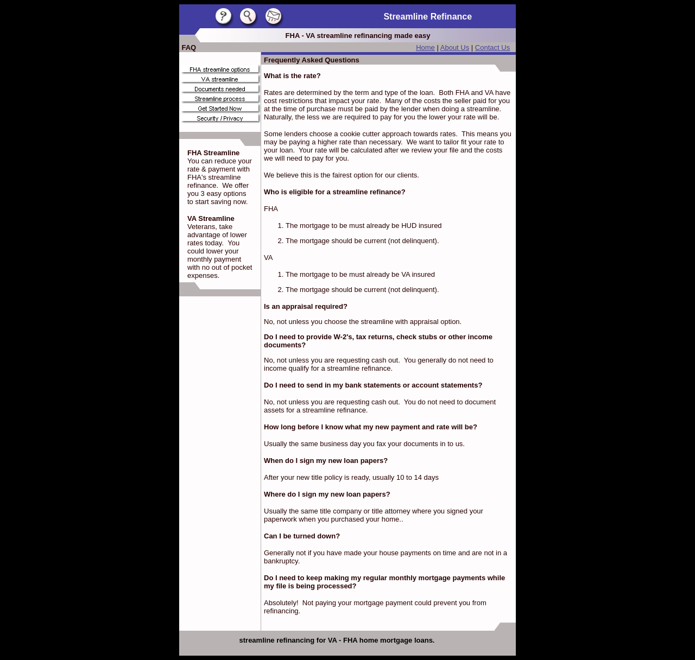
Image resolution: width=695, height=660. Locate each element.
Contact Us (492, 47)
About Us (454, 47)
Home (425, 47)
